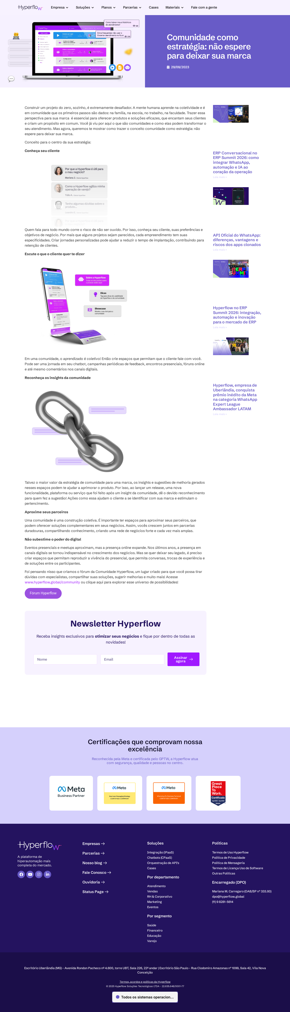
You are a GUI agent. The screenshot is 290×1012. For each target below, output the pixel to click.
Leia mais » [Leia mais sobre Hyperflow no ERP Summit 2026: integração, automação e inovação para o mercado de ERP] (220, 327)
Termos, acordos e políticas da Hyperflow (145, 980)
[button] (241, 891)
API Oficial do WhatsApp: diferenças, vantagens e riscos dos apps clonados (237, 240)
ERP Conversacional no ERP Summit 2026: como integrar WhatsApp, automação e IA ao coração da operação (236, 162)
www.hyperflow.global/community (52, 582)
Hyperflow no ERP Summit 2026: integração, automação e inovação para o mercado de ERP (237, 315)
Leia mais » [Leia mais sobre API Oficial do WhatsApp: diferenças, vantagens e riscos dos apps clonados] (220, 249)
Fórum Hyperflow (43, 593)
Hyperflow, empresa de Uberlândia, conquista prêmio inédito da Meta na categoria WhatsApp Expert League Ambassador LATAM (235, 397)
